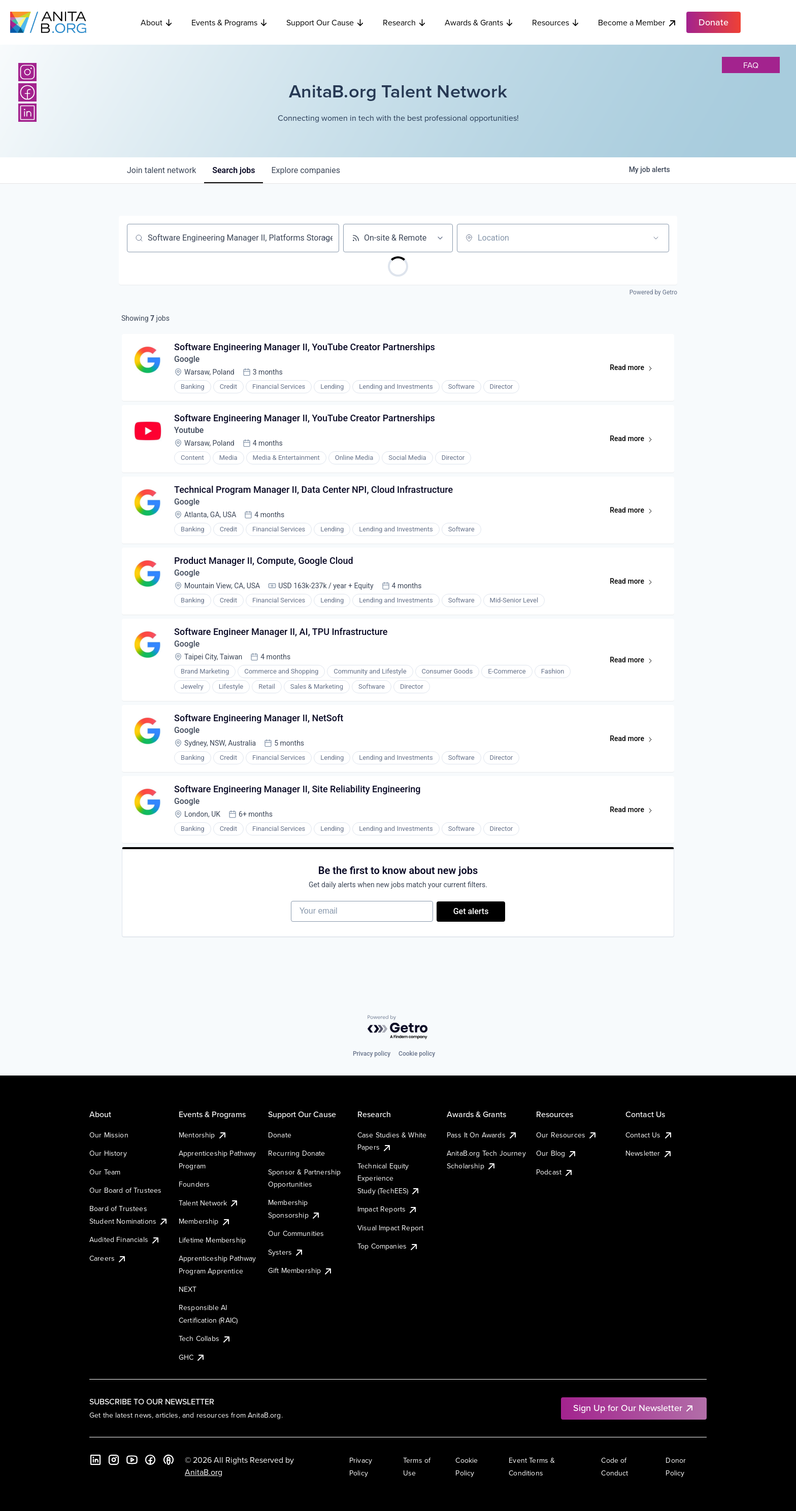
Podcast (555, 1172)
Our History (108, 1153)
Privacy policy (371, 1053)
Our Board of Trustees (125, 1190)
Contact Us (649, 1135)
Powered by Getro (653, 292)
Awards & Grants (479, 22)
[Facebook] (27, 92)
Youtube (190, 432)
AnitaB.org (203, 1472)
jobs (233, 170)
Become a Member (637, 22)
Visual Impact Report (390, 1228)
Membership (205, 1221)
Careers (108, 1258)
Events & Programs (229, 22)
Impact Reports (387, 1209)
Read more (635, 370)
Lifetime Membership (212, 1240)
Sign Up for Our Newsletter (633, 1407)
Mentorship (203, 1135)
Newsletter (649, 1153)
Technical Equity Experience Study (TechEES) (388, 1178)
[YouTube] (132, 1460)
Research (404, 22)
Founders (194, 1184)
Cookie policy (417, 1053)
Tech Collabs (205, 1338)
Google (188, 360)
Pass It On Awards (482, 1135)
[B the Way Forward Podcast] (168, 1460)
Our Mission (108, 1135)
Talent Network (209, 1203)
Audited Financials (124, 1239)
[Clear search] (326, 238)
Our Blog (556, 1153)
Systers (286, 1252)
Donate (279, 1135)
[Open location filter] (656, 238)
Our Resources (567, 1135)
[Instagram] (27, 72)
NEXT (188, 1289)
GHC (192, 1357)
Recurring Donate (296, 1153)
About (157, 22)
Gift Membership (300, 1270)
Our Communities (296, 1233)
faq (750, 65)
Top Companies (388, 1246)
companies (305, 170)
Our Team (104, 1172)
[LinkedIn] (27, 113)
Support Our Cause (325, 22)
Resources (556, 22)
